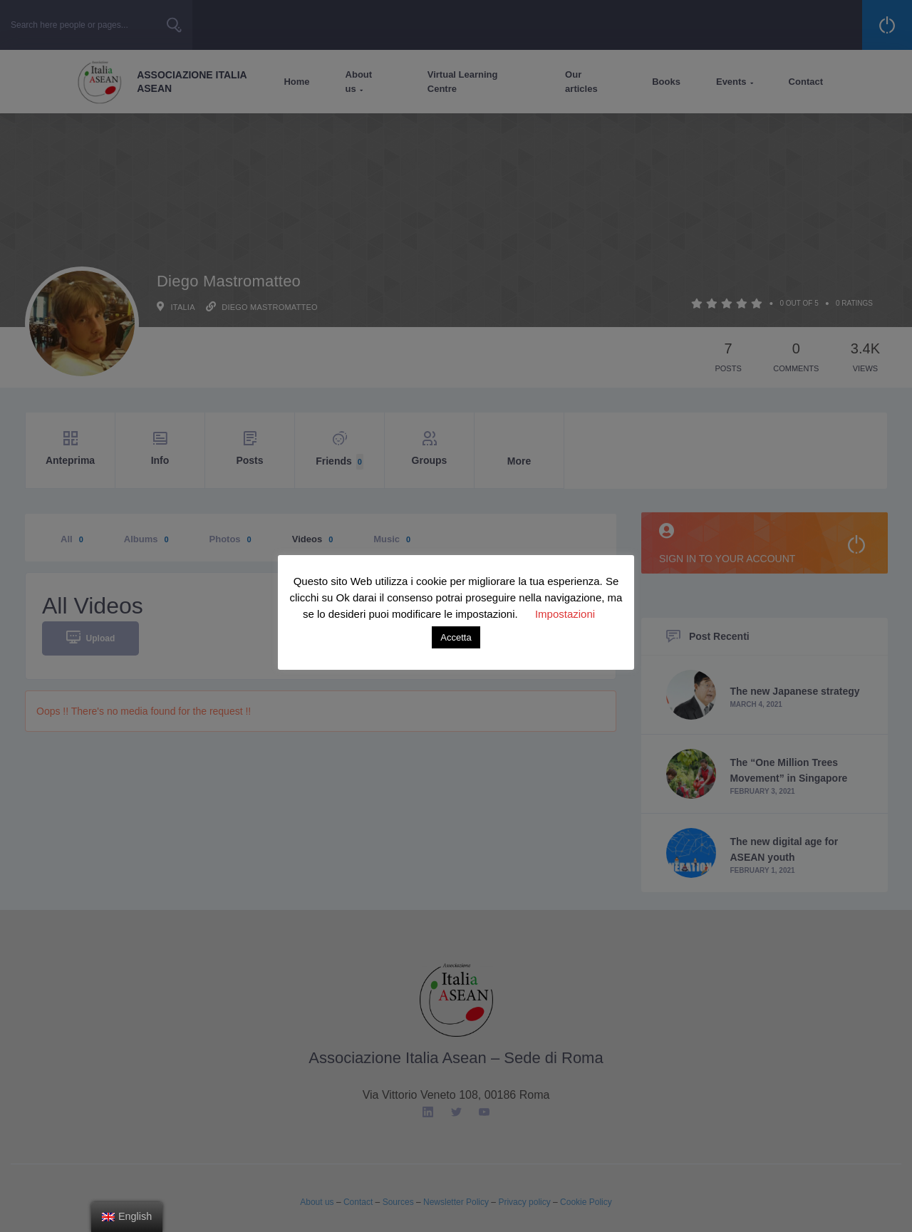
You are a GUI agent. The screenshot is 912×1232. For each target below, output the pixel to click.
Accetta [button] (455, 637)
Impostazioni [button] (565, 614)
